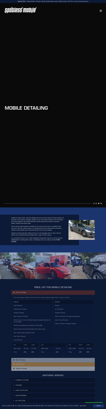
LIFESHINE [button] (17, 385)
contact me (14, 240)
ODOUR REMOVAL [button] (20, 395)
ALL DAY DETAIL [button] (19, 400)
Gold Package (18, 364)
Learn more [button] (83, 405)
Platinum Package (20, 368)
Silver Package (19, 360)
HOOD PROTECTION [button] (20, 390)
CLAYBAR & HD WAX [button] (20, 380)
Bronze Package (19, 292)
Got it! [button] (98, 405)
